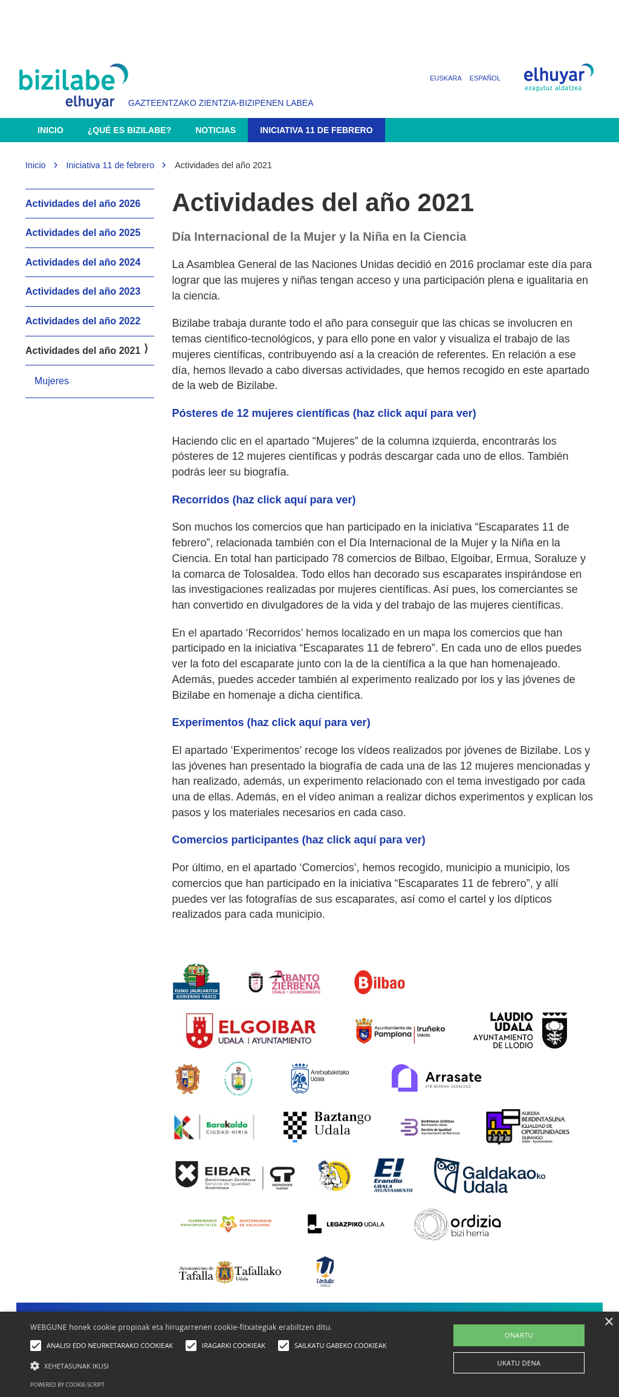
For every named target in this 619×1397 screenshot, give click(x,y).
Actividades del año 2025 (82, 232)
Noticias (215, 130)
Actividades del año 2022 (82, 321)
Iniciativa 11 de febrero (316, 130)
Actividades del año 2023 (82, 291)
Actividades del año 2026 (82, 203)
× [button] (608, 1322)
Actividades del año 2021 (82, 350)
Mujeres (51, 381)
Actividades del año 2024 (82, 262)
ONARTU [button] (519, 1335)
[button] (211, 1365)
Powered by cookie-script (67, 1385)
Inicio (50, 130)
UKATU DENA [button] (519, 1362)
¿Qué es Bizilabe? (129, 130)
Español (485, 78)
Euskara (446, 78)
